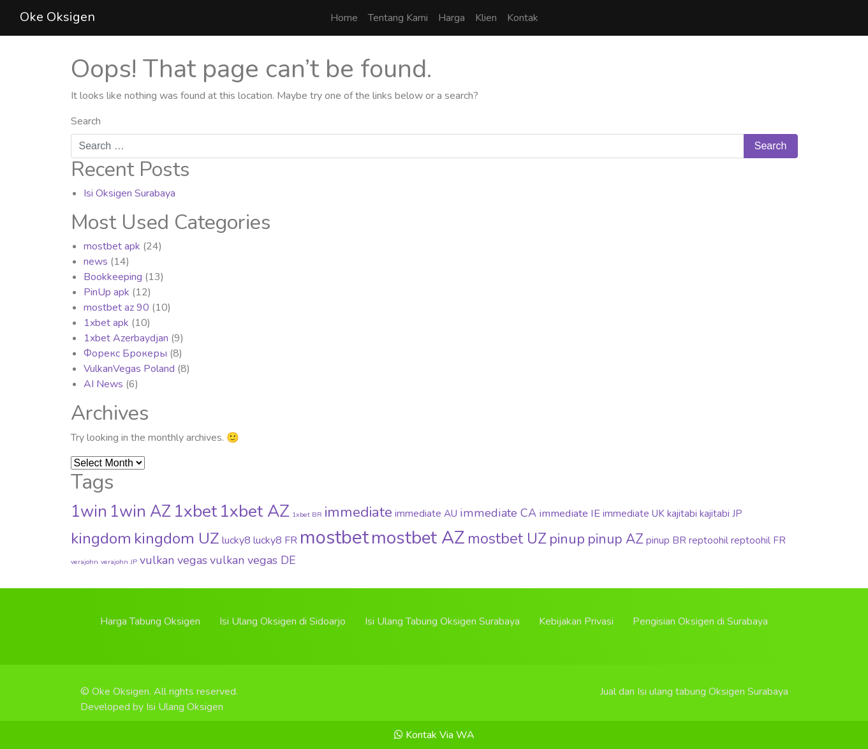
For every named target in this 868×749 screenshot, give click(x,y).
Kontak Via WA (434, 735)
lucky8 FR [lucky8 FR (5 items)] (275, 540)
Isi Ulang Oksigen (184, 707)
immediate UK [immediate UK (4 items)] (634, 513)
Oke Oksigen (57, 17)
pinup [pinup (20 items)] (567, 539)
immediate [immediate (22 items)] (358, 512)
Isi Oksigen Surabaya (129, 193)
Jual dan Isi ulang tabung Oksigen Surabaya (694, 692)
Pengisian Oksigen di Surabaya (700, 621)
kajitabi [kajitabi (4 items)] (682, 513)
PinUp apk (106, 292)
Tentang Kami (398, 18)
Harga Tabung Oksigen (150, 621)
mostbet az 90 (116, 307)
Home (344, 18)
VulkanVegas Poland (129, 369)
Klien (486, 18)
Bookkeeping (113, 277)
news (96, 262)
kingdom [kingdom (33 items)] (101, 538)
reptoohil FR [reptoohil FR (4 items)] (758, 540)
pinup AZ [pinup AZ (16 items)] (615, 539)
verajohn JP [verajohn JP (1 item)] (119, 562)
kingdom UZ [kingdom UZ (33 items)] (176, 538)
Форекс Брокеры (125, 353)
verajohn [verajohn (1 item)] (84, 562)
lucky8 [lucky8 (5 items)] (236, 540)
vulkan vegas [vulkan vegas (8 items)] (173, 560)
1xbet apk (106, 323)
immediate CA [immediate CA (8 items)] (498, 513)
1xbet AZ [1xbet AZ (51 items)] (254, 511)
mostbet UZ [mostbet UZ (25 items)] (507, 539)
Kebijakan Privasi (576, 621)
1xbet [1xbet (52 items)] (195, 511)
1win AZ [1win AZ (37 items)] (140, 512)
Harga (451, 18)
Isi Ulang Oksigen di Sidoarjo (282, 621)
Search (86, 121)
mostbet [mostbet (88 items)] (334, 537)
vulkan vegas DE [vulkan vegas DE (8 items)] (253, 560)
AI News (103, 384)
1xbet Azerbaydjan (126, 338)
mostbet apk (112, 246)
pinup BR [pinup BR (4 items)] (666, 540)
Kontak (522, 18)
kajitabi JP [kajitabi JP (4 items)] (721, 513)
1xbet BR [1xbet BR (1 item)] (307, 514)
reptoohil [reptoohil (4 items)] (708, 540)
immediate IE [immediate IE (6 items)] (569, 513)
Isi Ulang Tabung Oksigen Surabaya (442, 621)
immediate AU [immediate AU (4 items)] (426, 513)
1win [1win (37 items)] (89, 512)
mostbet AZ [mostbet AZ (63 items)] (418, 538)
